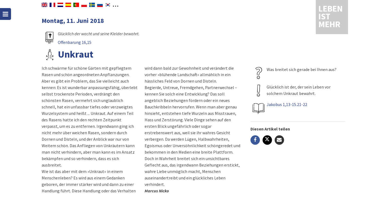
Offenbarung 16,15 (74, 42)
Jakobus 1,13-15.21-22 (287, 104)
